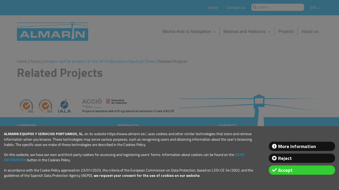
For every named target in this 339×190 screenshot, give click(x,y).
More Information (297, 146)
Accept (285, 170)
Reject (285, 158)
